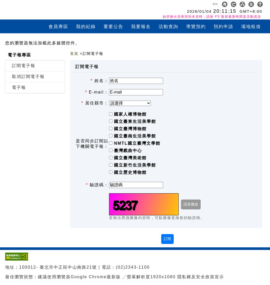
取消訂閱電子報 (28, 76)
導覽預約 (196, 26)
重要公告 (113, 26)
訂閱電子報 (23, 65)
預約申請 (223, 26)
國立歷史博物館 (130, 172)
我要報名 (141, 26)
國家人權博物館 (130, 114)
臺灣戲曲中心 (128, 150)
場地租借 (251, 26)
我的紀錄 (86, 26)
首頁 (74, 53)
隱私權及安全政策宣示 (200, 277)
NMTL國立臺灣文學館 (137, 143)
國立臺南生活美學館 (135, 136)
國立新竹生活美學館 (135, 165)
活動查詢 (168, 26)
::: (215, 4)
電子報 (19, 87)
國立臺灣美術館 (130, 158)
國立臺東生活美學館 (135, 121)
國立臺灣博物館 (130, 129)
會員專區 (58, 26)
